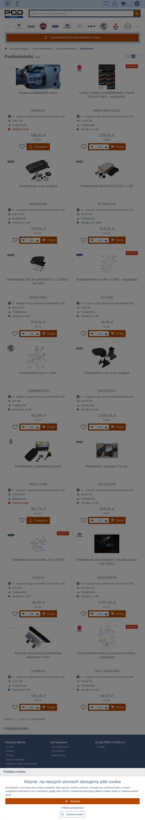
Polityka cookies (15, 771)
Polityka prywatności (72, 807)
